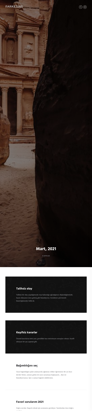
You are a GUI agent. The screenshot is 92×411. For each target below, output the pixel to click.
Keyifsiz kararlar (26, 332)
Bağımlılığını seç (27, 365)
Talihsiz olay (24, 288)
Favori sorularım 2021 (29, 402)
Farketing (14, 6)
